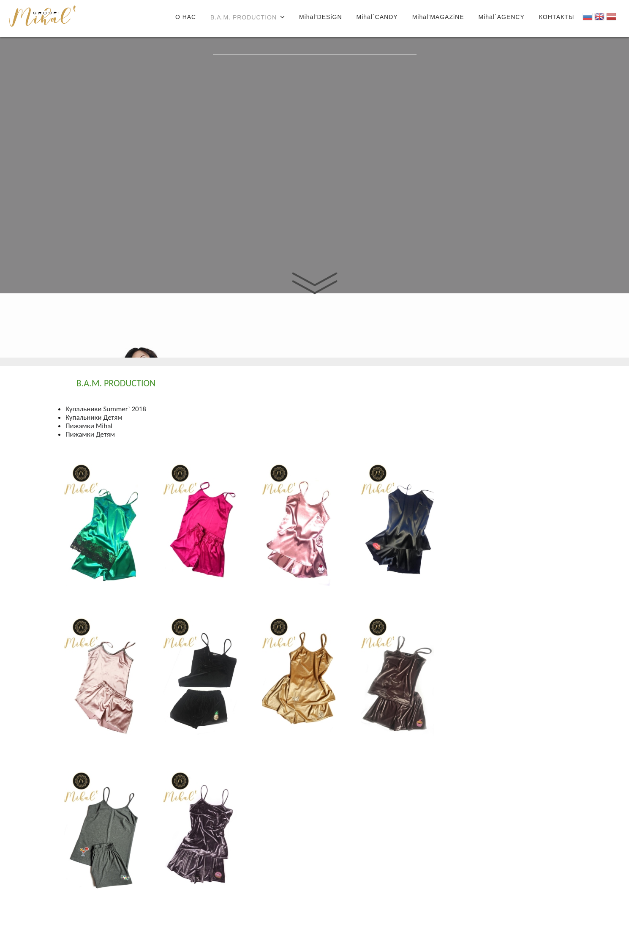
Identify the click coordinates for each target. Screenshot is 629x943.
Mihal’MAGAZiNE (438, 17)
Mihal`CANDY (377, 17)
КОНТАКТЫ (557, 17)
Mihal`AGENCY (502, 17)
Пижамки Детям (90, 434)
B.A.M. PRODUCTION (243, 17)
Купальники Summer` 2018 (105, 409)
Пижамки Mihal (88, 425)
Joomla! (42, 20)
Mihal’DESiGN (320, 17)
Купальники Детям (94, 417)
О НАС (185, 17)
